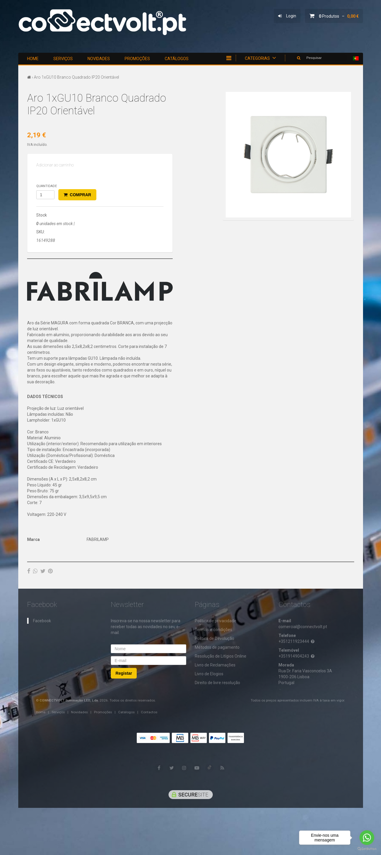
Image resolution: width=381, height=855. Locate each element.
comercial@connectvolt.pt (302, 626)
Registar (124, 673)
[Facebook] (28, 571)
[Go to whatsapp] (366, 837)
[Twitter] (42, 571)
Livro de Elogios (209, 673)
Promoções (137, 58)
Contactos (149, 712)
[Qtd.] (45, 194)
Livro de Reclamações (215, 664)
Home (33, 58)
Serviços (63, 58)
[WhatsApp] (35, 571)
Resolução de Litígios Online (220, 655)
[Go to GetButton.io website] (366, 849)
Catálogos (177, 58)
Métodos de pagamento (217, 647)
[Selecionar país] (356, 58)
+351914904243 (296, 655)
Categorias (260, 58)
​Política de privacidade (215, 620)
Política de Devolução (214, 638)
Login (287, 16)
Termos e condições (213, 629)
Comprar (77, 194)
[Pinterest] (50, 571)
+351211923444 (296, 641)
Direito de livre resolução (217, 682)
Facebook (42, 620)
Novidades (99, 58)
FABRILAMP (98, 539)
